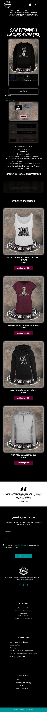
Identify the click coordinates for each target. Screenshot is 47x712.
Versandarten (15, 645)
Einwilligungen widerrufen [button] (18, 657)
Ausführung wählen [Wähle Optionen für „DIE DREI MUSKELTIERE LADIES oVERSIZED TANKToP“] (23, 268)
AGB (17, 680)
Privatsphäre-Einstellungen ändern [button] (22, 651)
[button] (42, 4)
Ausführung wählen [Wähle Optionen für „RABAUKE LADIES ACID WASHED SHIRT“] (23, 333)
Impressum (20, 686)
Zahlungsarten (15, 648)
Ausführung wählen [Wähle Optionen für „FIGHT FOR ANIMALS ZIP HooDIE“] (23, 463)
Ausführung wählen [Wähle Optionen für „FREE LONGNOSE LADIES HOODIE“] (23, 398)
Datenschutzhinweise (21, 545)
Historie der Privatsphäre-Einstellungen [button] (23, 654)
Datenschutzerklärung (23, 683)
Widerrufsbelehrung (22, 689)
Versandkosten (10, 100)
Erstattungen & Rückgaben (19, 642)
